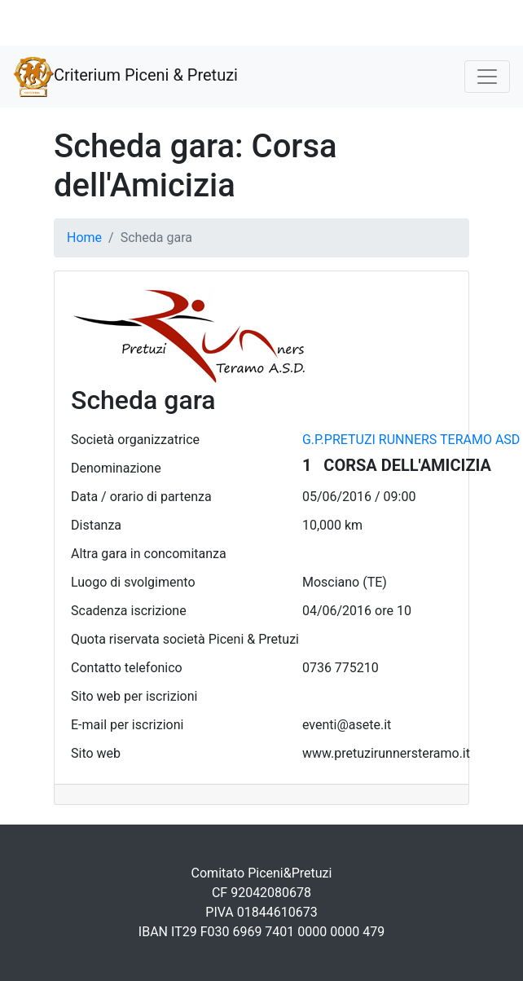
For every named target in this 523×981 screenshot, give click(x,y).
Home (84, 237)
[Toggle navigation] (487, 76)
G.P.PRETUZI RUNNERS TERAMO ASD (411, 439)
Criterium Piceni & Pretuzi (125, 76)
